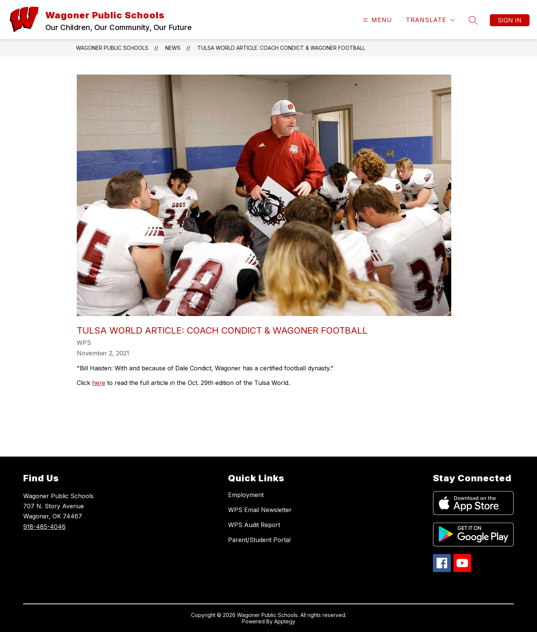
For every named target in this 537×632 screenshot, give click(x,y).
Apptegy (284, 621)
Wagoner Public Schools (112, 48)
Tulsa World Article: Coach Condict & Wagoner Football (281, 48)
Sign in (510, 20)
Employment (246, 495)
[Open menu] (376, 20)
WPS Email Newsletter (260, 510)
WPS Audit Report (254, 525)
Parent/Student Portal (259, 540)
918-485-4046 (44, 526)
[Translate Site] (430, 20)
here (98, 382)
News (172, 48)
